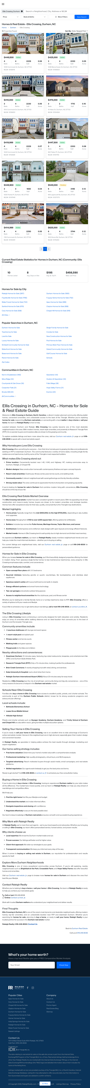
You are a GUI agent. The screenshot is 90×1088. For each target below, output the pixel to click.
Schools (49, 358)
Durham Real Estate (80, 928)
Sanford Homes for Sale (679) (13, 306)
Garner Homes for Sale (16, 1018)
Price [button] (11, 17)
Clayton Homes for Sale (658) (57, 306)
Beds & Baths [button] (35, 17)
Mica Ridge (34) (8, 379)
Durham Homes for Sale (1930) (57, 293)
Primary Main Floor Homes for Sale (59, 345)
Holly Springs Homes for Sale (18, 1021)
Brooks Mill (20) (7, 392)
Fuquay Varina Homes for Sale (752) (59, 298)
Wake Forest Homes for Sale (18, 1028)
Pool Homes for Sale (54, 341)
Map (45, 1084)
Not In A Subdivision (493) (11, 375)
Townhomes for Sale (9, 332)
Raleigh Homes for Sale (16, 1025)
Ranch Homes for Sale (10, 358)
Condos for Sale (52, 332)
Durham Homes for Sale (11, 328)
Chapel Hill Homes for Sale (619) (58, 311)
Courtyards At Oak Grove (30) (13, 383)
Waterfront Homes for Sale (12, 349)
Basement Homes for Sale (12, 353)
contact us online (79, 607)
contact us (41, 773)
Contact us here (18, 898)
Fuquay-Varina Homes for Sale (19, 1015)
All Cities (6, 315)
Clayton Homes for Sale (16, 1008)
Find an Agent (51, 1005)
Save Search (82, 17)
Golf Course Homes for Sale (56, 353)
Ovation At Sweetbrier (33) (56, 379)
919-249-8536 (82, 933)
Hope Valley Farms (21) (55, 388)
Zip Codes (5, 362)
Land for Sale (6, 336)
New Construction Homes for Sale (59, 336)
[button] (3, 4)
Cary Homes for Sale (15, 1002)
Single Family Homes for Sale (57, 328)
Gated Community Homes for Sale (59, 349)
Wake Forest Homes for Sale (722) (14, 302)
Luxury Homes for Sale (10, 341)
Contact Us (32, 924)
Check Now (63, 965)
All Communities (9, 396)
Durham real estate (65, 436)
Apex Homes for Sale (15, 999)
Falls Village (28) (52, 383)
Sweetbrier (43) (52, 375)
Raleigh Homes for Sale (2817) (13, 293)
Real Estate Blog (52, 1008)
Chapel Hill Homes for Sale (18, 1005)
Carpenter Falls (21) (9, 388)
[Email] (31, 965)
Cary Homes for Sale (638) (12, 311)
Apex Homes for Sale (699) (56, 302)
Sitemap (49, 1012)
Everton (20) (51, 392)
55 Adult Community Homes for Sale (15, 345)
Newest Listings (14, 1031)
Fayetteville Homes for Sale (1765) (14, 298)
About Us (49, 999)
